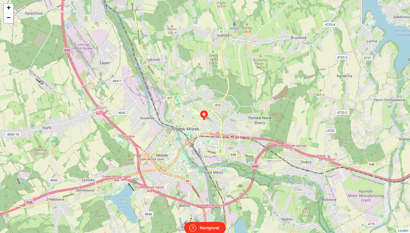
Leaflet (403, 225)
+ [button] (9, 8)
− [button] (9, 18)
